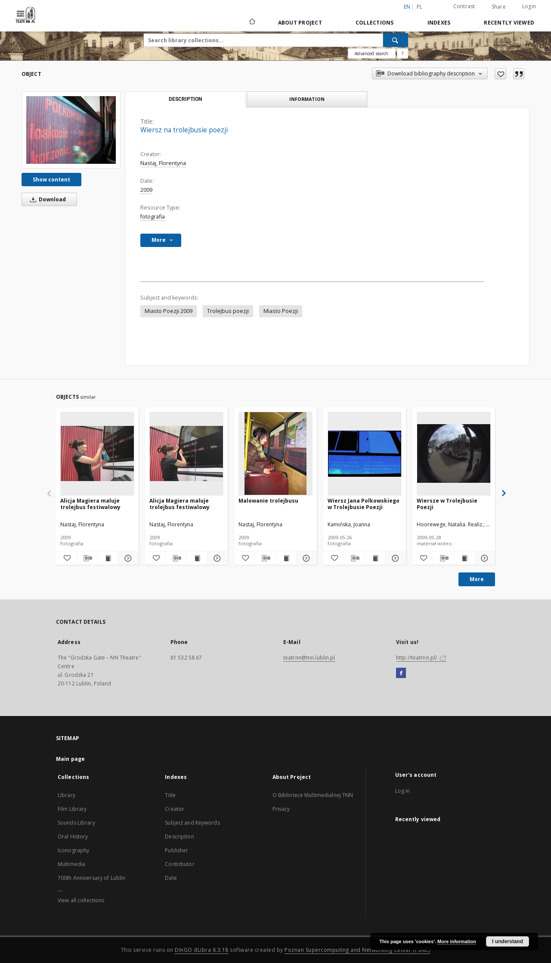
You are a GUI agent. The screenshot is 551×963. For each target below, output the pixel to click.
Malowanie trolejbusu (268, 500)
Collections (375, 22)
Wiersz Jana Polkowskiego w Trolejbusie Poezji (363, 503)
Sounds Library (76, 822)
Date (170, 878)
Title (170, 795)
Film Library (72, 809)
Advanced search (371, 53)
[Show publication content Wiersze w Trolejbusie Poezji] (464, 558)
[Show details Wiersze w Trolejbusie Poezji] (484, 558)
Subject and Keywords (192, 822)
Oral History (73, 836)
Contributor (179, 864)
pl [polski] (420, 6)
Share (499, 6)
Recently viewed (509, 22)
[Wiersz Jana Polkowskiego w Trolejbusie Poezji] (364, 453)
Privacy (281, 809)
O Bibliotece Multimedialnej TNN (312, 795)
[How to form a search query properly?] (402, 53)
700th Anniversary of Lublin (91, 878)
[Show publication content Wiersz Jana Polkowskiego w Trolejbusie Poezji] (375, 558)
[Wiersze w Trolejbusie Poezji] (453, 453)
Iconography (73, 850)
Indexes (439, 22)
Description (179, 836)
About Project (300, 22)
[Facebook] (401, 673)
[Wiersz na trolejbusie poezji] (71, 129)
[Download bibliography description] (87, 558)
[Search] (395, 40)
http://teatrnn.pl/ (421, 657)
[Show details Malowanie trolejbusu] (305, 558)
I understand (507, 941)
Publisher (176, 850)
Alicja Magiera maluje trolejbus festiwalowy (90, 503)
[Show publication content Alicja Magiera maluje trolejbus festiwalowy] (108, 558)
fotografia (152, 216)
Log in (402, 790)
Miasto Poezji (280, 311)
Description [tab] (185, 99)
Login (529, 6)
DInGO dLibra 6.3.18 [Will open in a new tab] (202, 950)
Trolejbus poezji (228, 311)
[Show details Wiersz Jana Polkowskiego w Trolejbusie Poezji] (394, 558)
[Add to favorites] (500, 73)
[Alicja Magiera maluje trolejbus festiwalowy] (97, 453)
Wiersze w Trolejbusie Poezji (447, 503)
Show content (51, 179)
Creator (174, 809)
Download (46, 199)
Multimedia (71, 864)
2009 (146, 190)
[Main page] (251, 22)
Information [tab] (307, 99)
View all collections (81, 900)
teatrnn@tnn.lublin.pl (309, 657)
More (477, 579)
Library (66, 795)
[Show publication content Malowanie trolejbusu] (286, 558)
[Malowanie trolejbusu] (275, 453)
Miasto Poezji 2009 (168, 311)
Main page (70, 759)
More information (456, 941)
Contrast (464, 6)
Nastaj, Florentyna (163, 163)
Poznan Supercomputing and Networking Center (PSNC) (357, 950)
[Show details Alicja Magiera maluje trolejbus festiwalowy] (127, 558)
